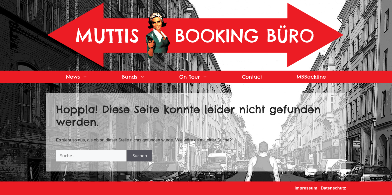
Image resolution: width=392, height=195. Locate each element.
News (85, 77)
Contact (252, 77)
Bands (142, 77)
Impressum (305, 188)
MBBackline (311, 77)
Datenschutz (333, 188)
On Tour (202, 77)
